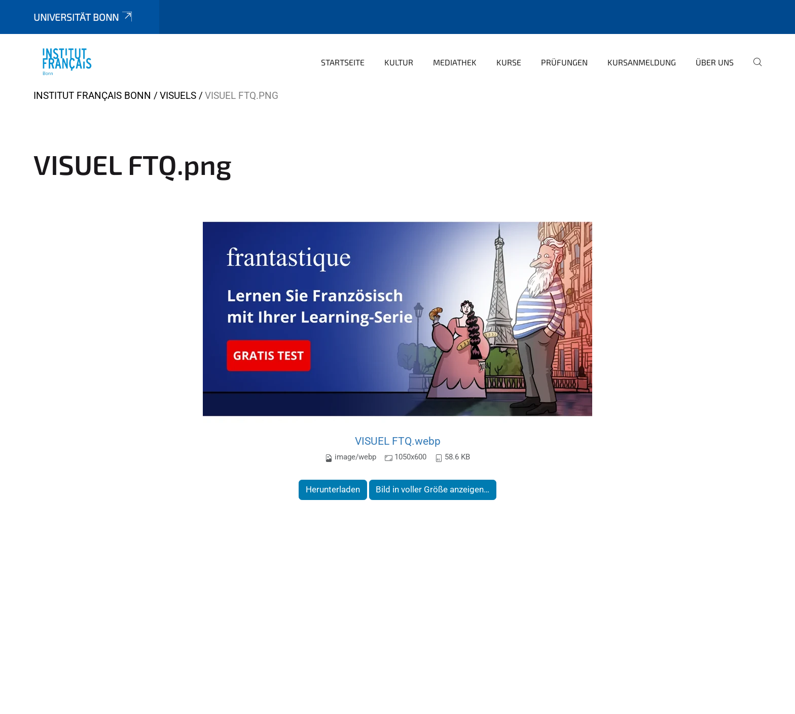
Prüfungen (564, 62)
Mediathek (455, 62)
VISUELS (178, 95)
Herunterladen (333, 489)
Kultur (398, 62)
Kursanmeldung (641, 62)
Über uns (715, 62)
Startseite (343, 62)
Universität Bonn (83, 17)
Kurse (508, 62)
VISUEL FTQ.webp (398, 441)
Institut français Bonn (92, 95)
